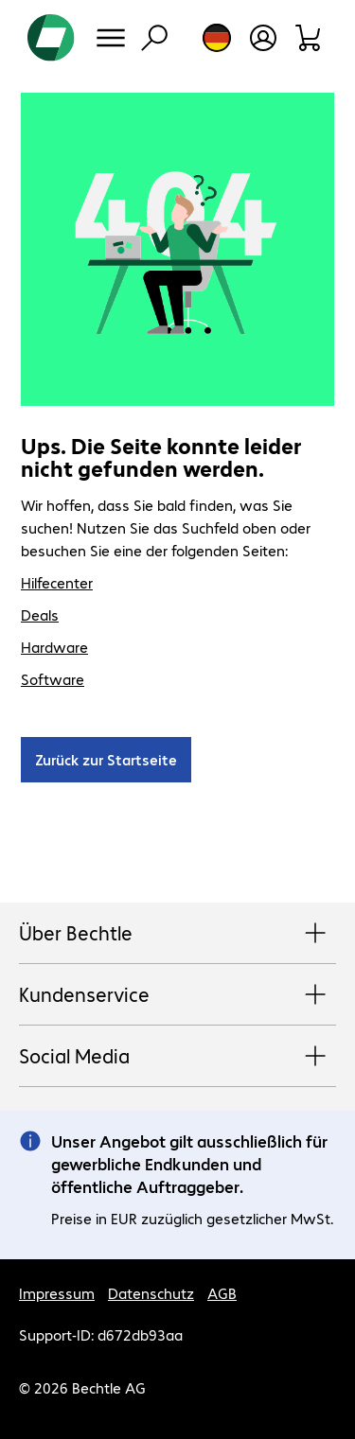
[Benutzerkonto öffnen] (263, 38)
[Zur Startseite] (51, 37)
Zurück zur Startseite (106, 759)
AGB (222, 1293)
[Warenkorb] (309, 38)
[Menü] (111, 38)
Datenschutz (151, 1293)
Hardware (54, 647)
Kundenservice (177, 995)
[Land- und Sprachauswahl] (217, 38)
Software (52, 679)
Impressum (57, 1293)
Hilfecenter (57, 582)
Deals (40, 614)
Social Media (177, 1057)
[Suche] (154, 38)
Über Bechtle (177, 934)
